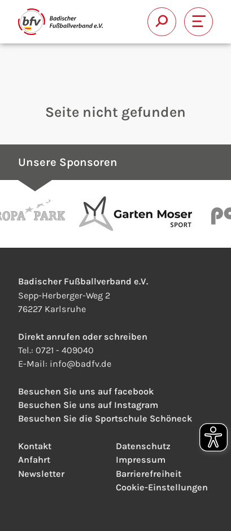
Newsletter (41, 473)
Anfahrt (34, 459)
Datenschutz (143, 446)
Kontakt (34, 446)
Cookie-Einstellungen (162, 487)
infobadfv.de (80, 363)
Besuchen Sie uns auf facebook (86, 391)
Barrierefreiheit (148, 473)
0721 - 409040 (65, 350)
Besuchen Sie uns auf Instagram (88, 405)
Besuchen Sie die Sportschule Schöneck (105, 418)
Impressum (140, 459)
